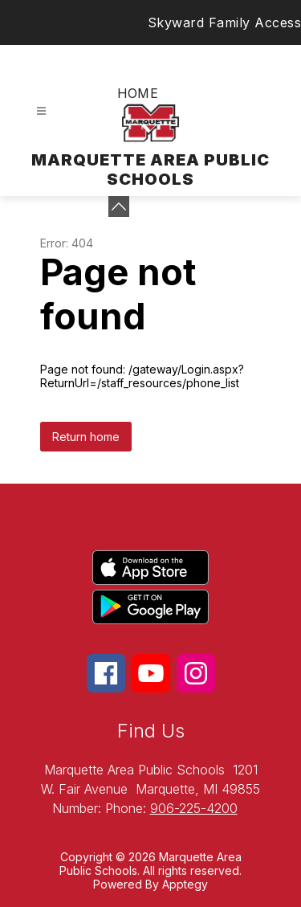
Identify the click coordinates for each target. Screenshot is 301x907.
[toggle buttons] (118, 206)
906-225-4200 (194, 808)
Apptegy (185, 884)
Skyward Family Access (225, 22)
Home (138, 93)
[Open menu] (41, 111)
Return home (86, 436)
